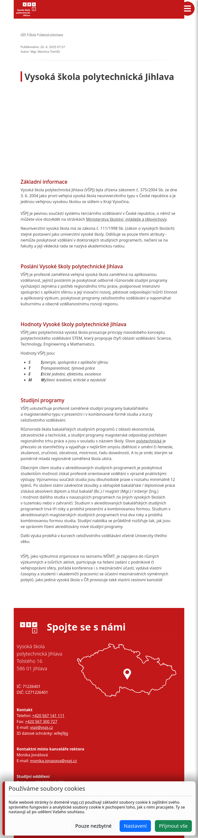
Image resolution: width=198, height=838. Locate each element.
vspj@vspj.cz (41, 727)
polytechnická (148, 441)
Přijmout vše (173, 826)
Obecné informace (50, 34)
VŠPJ (23, 34)
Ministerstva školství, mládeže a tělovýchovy (126, 219)
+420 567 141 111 (48, 715)
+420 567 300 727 (41, 721)
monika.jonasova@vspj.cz (53, 760)
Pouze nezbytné (93, 826)
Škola (31, 34)
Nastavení (135, 826)
